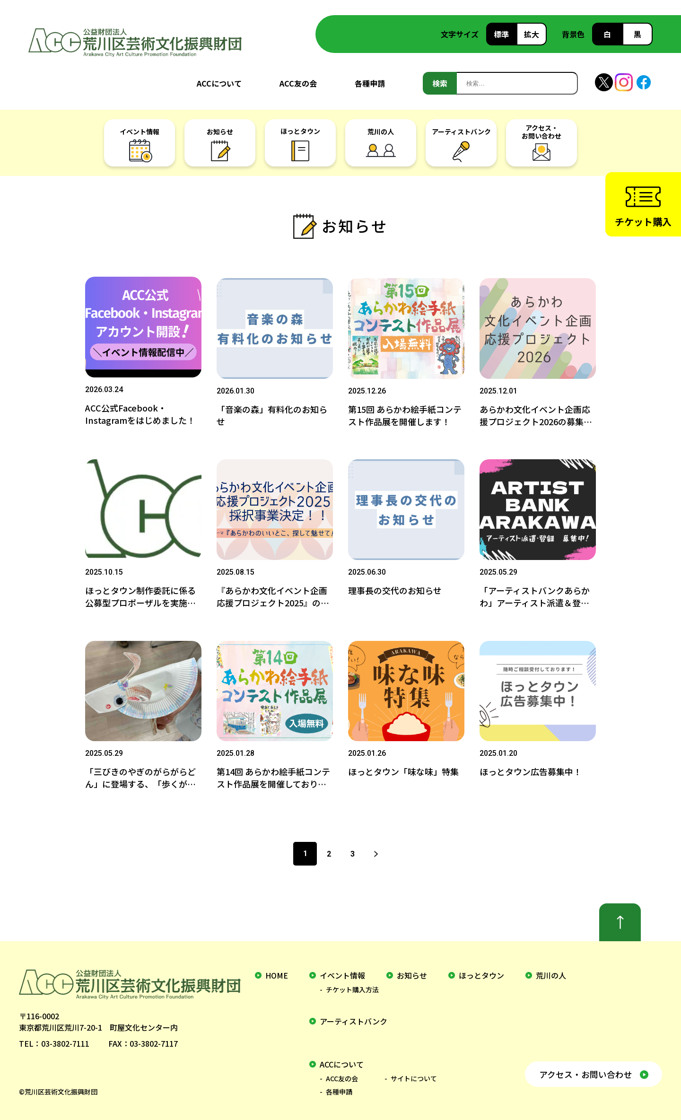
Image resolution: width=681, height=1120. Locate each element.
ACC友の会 (298, 83)
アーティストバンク (353, 1016)
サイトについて (414, 1073)
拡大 (531, 34)
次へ (376, 849)
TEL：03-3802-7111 (54, 1038)
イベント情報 (342, 970)
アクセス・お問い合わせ (585, 1069)
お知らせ (412, 970)
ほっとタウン (481, 970)
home (276, 970)
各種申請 (370, 83)
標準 (501, 34)
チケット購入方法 (352, 984)
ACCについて (219, 83)
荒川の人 (551, 970)
